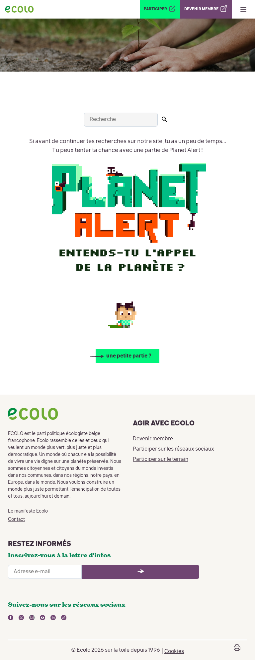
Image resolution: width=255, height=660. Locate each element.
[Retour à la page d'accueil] (19, 9)
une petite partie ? (128, 356)
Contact (16, 519)
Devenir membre (153, 439)
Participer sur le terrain (160, 459)
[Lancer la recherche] (164, 119)
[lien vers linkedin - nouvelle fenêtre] (53, 617)
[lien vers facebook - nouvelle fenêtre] (10, 617)
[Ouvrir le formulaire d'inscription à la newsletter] (140, 572)
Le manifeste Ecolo (28, 511)
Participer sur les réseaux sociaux (173, 449)
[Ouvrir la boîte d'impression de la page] (237, 650)
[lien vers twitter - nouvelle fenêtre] (21, 617)
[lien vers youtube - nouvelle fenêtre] (42, 617)
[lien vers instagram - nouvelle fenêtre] (32, 617)
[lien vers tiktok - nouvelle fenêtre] (63, 617)
